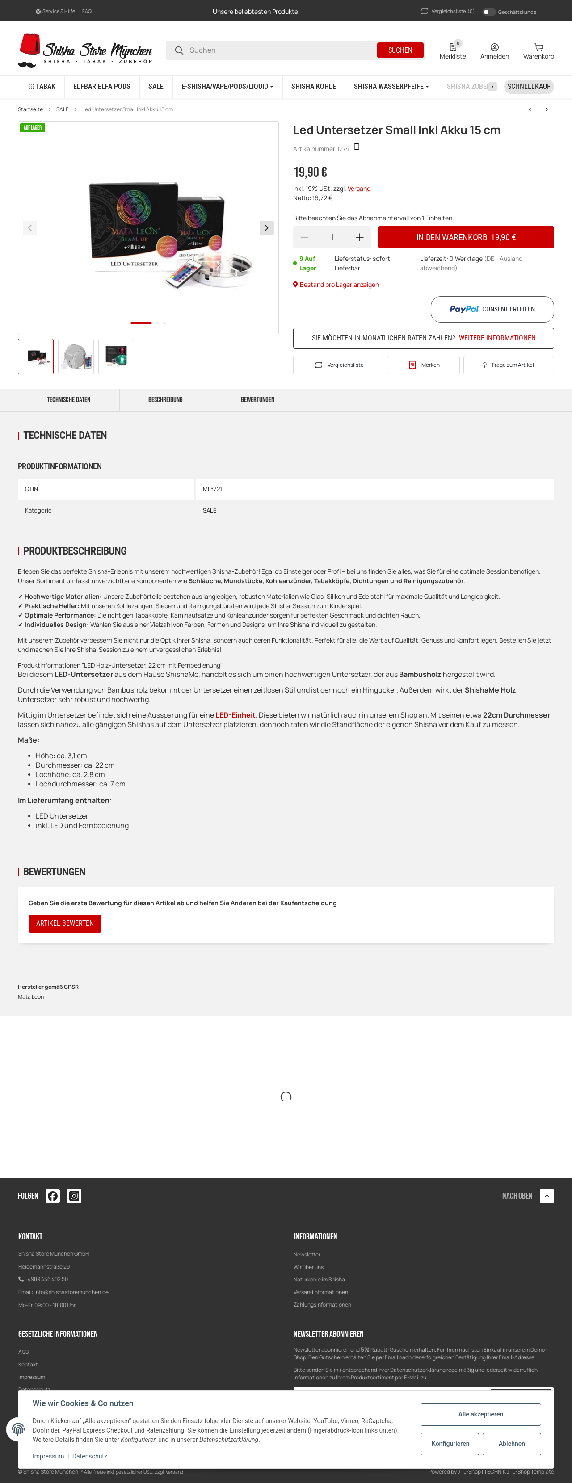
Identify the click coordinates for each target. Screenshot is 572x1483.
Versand (359, 188)
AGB (23, 1352)
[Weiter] (267, 228)
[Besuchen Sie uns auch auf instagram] (74, 1196)
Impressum (31, 1377)
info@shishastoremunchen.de (71, 1292)
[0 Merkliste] (453, 50)
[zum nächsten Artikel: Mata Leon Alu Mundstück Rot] (530, 109)
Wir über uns (309, 1267)
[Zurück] (30, 228)
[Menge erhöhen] (360, 237)
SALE (62, 109)
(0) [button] (447, 11)
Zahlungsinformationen (322, 1304)
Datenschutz (89, 1456)
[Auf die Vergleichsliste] (338, 365)
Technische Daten (68, 399)
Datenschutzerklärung (418, 1370)
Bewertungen (257, 399)
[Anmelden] (494, 50)
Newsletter (307, 1254)
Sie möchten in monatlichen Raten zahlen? (424, 338)
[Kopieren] (356, 148)
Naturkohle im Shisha (319, 1279)
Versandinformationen (321, 1292)
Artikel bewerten (65, 923)
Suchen (400, 50)
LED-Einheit (235, 715)
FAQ (87, 11)
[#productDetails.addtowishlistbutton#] (423, 365)
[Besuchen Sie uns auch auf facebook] (53, 1196)
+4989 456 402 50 (46, 1279)
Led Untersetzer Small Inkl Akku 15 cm (127, 109)
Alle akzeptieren (480, 1414)
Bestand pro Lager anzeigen (336, 284)
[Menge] (332, 237)
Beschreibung (165, 399)
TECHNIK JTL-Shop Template (519, 1471)
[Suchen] (179, 50)
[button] (55, 11)
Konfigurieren (450, 1443)
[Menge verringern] (304, 237)
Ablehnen (512, 1443)
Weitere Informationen (497, 338)
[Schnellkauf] (529, 87)
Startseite (30, 109)
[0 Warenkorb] (538, 50)
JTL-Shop (470, 1471)
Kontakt (28, 1364)
